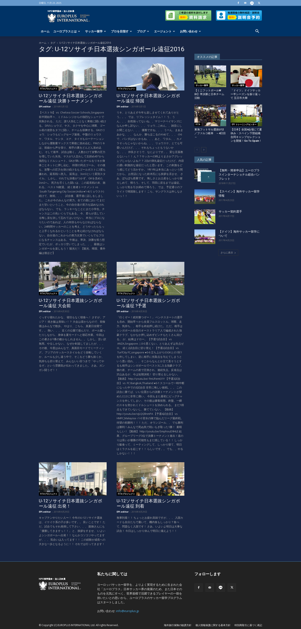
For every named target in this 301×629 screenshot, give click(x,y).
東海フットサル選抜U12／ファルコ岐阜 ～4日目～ (210, 133)
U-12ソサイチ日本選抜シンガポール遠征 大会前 (70, 303)
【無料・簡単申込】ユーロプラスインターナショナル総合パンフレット (239, 174)
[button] (257, 32)
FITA (198, 124)
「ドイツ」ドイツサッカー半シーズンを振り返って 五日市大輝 (245, 94)
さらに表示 (228, 252)
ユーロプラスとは (66, 31)
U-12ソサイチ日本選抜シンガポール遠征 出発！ (70, 503)
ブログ (143, 31)
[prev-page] (197, 149)
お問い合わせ (190, 31)
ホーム (45, 31)
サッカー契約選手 (230, 211)
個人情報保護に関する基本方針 (213, 625)
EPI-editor (45, 106)
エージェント (164, 31)
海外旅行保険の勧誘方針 (177, 625)
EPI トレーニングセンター (244, 124)
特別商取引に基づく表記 (248, 625)
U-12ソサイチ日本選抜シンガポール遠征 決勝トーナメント (70, 98)
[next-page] (203, 149)
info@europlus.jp (127, 611)
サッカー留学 (95, 31)
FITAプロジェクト (48, 88)
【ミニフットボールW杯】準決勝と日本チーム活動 (209, 94)
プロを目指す (121, 31)
